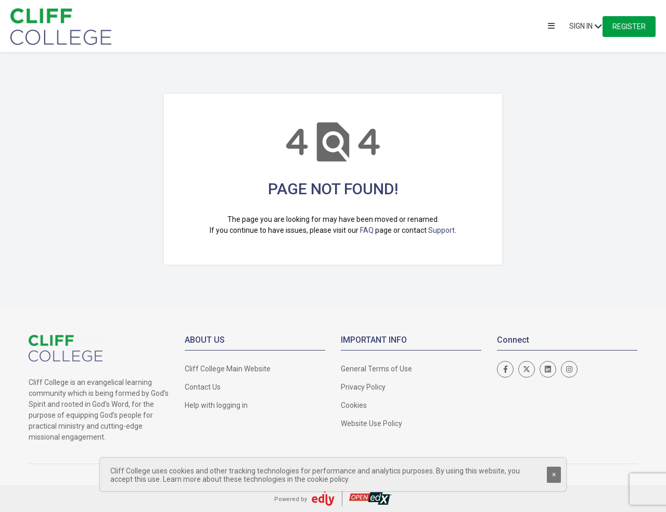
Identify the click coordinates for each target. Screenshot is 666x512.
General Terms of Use (376, 369)
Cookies (354, 405)
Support (441, 230)
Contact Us (203, 387)
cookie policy (327, 479)
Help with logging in (216, 405)
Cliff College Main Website (228, 369)
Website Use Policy (371, 423)
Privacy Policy (363, 387)
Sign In (581, 26)
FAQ (367, 230)
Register (629, 26)
